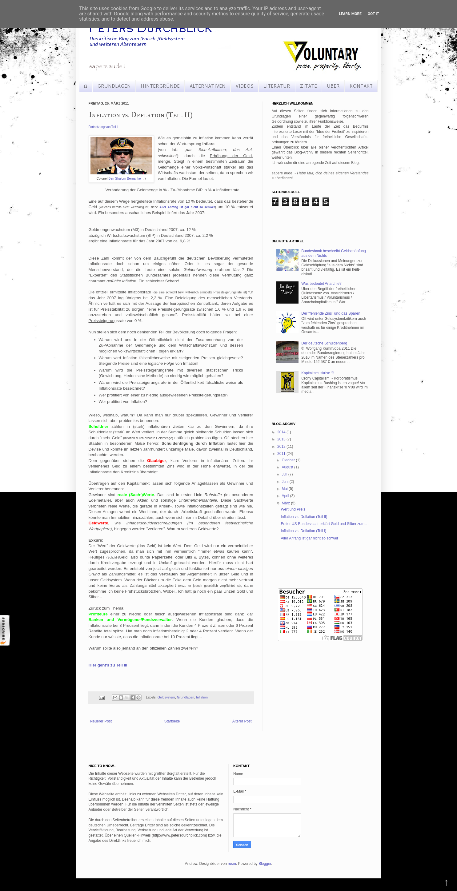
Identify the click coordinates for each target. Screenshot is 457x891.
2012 (282, 446)
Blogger (265, 863)
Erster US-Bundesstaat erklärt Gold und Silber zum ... (324, 524)
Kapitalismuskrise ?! (317, 373)
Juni (285, 481)
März (286, 503)
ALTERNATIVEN (208, 86)
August (288, 467)
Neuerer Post (101, 721)
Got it (373, 14)
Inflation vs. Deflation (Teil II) (304, 517)
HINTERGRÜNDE (160, 86)
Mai (285, 489)
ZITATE (308, 86)
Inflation (202, 697)
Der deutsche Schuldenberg (324, 343)
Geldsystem (166, 697)
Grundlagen (185, 697)
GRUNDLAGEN (114, 86)
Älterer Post (242, 721)
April (286, 496)
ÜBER (333, 86)
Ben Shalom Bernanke (124, 178)
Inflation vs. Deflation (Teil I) (303, 531)
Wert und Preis (293, 509)
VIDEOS (244, 86)
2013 (282, 439)
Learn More (350, 14)
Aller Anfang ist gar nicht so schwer (309, 538)
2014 (282, 432)
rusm (232, 863)
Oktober (289, 460)
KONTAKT (361, 86)
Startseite (172, 721)
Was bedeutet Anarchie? (321, 283)
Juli (285, 474)
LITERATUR (276, 86)
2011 (282, 453)
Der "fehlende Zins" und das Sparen (330, 313)
